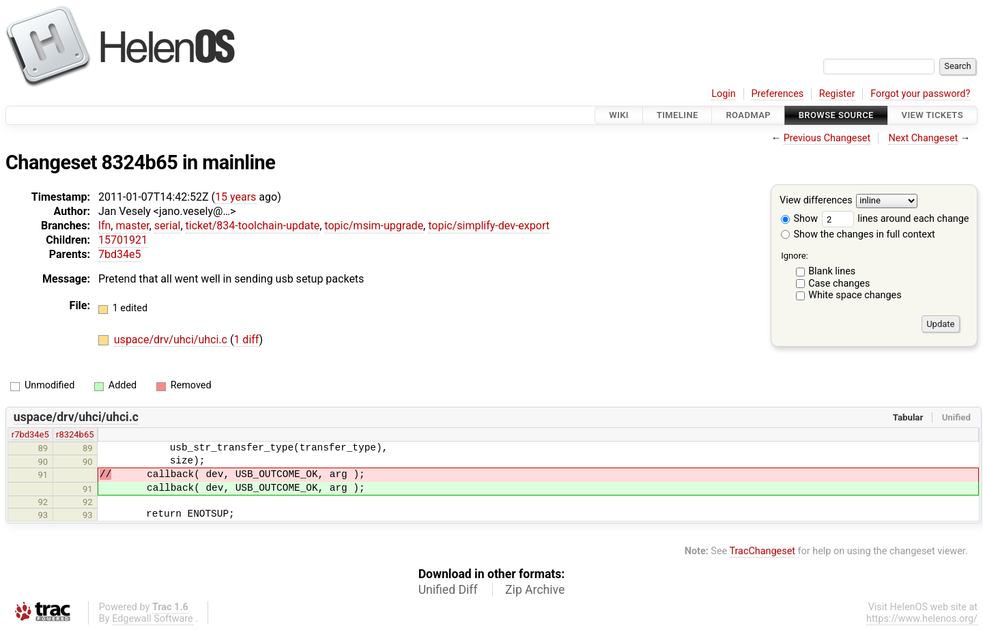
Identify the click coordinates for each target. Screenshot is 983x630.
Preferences (777, 94)
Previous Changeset (827, 138)
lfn (104, 225)
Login (723, 94)
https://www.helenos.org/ (922, 619)
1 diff (246, 339)
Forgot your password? (920, 94)
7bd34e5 (119, 254)
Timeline (677, 115)
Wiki (619, 115)
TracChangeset (762, 551)
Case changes (839, 283)
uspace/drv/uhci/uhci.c (172, 339)
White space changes (855, 295)
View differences (816, 201)
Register (837, 94)
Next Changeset (923, 138)
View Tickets (932, 115)
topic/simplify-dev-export (489, 225)
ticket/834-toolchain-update (253, 225)
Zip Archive (535, 590)
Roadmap (748, 115)
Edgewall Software (152, 619)
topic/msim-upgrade (373, 225)
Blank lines (831, 271)
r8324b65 (75, 434)
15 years (235, 196)
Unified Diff (448, 590)
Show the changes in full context (858, 234)
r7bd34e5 (30, 434)
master (132, 225)
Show (799, 219)
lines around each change (895, 219)
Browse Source (836, 115)
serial (167, 225)
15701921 (122, 239)
